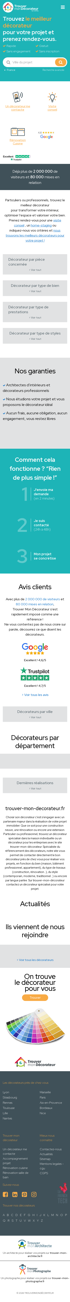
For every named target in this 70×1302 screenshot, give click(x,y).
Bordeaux (46, 1108)
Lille (5, 1113)
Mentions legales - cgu (52, 1166)
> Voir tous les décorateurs (35, 960)
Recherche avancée (53, 70)
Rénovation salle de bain (15, 1175)
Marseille (45, 1092)
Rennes (7, 1103)
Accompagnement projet (15, 1161)
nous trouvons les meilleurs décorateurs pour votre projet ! (35, 235)
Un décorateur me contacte (15, 1151)
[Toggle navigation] (62, 7)
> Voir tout (35, 270)
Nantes (7, 1118)
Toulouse (9, 1108)
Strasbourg (10, 1097)
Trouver (35, 998)
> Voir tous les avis (35, 695)
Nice (43, 1113)
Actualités (46, 1154)
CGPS (44, 1173)
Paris (43, 1097)
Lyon (6, 1092)
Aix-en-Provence (51, 1103)
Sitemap (45, 1159)
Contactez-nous (51, 1149)
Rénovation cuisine (15, 1168)
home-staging (41, 225)
